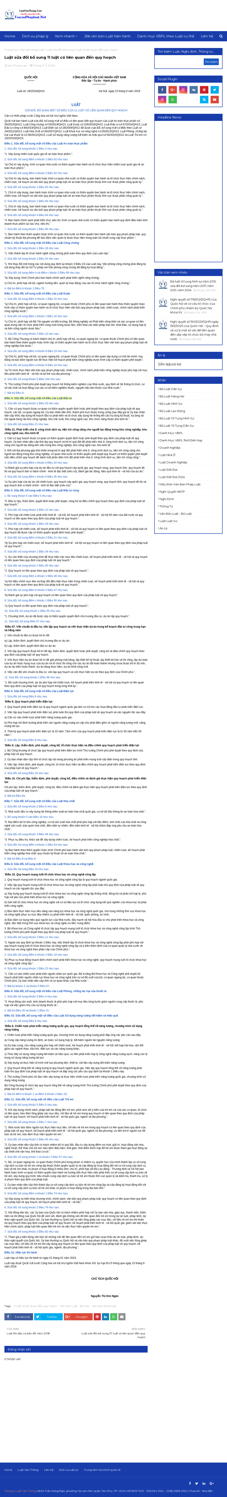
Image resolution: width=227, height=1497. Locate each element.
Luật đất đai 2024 (172, 477)
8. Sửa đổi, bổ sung (16, 590)
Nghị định (167, 499)
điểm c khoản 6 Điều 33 (43, 462)
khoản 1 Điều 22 (38, 968)
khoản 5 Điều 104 (39, 379)
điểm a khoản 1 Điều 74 (43, 1193)
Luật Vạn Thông (28, 1469)
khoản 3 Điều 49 (38, 834)
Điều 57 (34, 621)
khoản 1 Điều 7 (38, 1122)
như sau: (52, 148)
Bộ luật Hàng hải (172, 396)
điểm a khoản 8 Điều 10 (43, 365)
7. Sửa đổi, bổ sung (16, 229)
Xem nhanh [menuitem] (65, 36)
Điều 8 (32, 696)
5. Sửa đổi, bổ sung (16, 201)
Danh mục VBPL (171, 433)
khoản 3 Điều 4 (38, 996)
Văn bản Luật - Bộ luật (74, 1306)
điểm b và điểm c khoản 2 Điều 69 (49, 272)
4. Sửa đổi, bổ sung (16, 187)
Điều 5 (37, 495)
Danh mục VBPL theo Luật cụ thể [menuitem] (165, 36)
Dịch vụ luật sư (68, 1469)
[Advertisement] (191, 191)
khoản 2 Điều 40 (38, 565)
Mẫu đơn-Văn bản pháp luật (180, 484)
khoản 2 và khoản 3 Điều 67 (32, 986)
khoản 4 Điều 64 (38, 215)
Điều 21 (33, 424)
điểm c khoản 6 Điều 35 (43, 476)
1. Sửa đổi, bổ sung (16, 148)
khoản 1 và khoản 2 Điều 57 (45, 1157)
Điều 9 (19, 392)
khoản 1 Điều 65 (38, 229)
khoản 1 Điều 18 (38, 248)
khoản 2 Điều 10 (38, 333)
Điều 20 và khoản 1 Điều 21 (32, 1010)
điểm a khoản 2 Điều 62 (43, 173)
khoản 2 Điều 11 (38, 937)
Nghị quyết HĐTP (172, 491)
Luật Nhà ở (167, 455)
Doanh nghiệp (170, 447)
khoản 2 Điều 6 (38, 806)
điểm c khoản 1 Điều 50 (43, 600)
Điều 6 (32, 1021)
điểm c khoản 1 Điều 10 (43, 316)
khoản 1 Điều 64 (38, 201)
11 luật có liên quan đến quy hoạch (35, 1306)
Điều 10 (33, 773)
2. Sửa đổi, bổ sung (16, 159)
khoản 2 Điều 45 (38, 1139)
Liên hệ (48, 1469)
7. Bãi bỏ (9, 392)
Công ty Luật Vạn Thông (20, 1491)
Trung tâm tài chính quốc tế (102, 1469)
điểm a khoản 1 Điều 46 (43, 576)
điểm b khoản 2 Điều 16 (43, 954)
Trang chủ (11, 49)
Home (8, 1469)
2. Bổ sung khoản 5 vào (18, 817)
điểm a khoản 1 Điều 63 (43, 844)
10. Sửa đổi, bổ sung (16, 610)
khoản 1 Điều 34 (38, 551)
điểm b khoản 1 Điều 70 (30, 288)
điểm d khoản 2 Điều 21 (43, 537)
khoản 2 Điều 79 (38, 1207)
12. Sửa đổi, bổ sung (16, 677)
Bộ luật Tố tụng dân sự (177, 425)
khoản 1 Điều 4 (38, 148)
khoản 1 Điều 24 (38, 258)
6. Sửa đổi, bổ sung (16, 215)
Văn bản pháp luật (32, 49)
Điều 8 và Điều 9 (25, 858)
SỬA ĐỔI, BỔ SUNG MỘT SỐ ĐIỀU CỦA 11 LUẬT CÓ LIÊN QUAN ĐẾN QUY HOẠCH (76, 110)
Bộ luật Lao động (172, 411)
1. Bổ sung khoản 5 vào (18, 495)
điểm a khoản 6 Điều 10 (43, 351)
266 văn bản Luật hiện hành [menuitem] (107, 36)
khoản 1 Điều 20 (38, 403)
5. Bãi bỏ (9, 858)
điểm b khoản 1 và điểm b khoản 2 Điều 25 (41, 1094)
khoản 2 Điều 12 (38, 509)
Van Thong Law (18, 65)
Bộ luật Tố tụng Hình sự (177, 418)
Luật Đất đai (168, 469)
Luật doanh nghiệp (173, 462)
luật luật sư (168, 521)
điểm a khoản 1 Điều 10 (43, 298)
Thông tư (166, 506)
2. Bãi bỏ (9, 1010)
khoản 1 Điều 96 (39, 677)
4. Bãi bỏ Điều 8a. (15, 795)
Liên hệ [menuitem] (207, 36)
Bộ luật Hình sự (171, 403)
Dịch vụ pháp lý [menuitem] (35, 36)
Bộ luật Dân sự (171, 389)
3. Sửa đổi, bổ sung (16, 173)
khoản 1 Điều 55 (39, 610)
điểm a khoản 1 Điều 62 (43, 159)
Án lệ (163, 528)
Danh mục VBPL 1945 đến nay (181, 440)
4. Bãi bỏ (9, 288)
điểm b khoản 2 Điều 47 (43, 590)
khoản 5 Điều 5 (38, 1104)
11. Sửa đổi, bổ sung (16, 621)
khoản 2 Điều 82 (38, 1231)
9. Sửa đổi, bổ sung (16, 600)
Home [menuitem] (9, 36)
